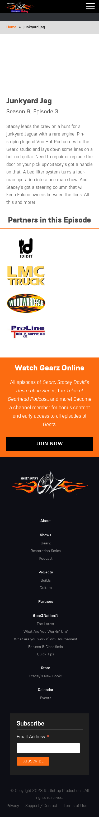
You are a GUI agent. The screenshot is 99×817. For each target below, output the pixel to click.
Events (45, 698)
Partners (45, 601)
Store (45, 668)
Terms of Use (75, 806)
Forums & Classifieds (45, 647)
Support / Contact (41, 806)
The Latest (45, 624)
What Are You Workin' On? (45, 632)
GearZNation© (45, 616)
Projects (46, 572)
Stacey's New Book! (45, 676)
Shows (45, 535)
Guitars (46, 588)
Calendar (45, 690)
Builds (46, 580)
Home (11, 27)
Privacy (13, 806)
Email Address (33, 737)
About (45, 521)
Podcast (46, 558)
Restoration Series (46, 551)
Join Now (49, 443)
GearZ (46, 543)
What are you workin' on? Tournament (45, 639)
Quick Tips (45, 654)
